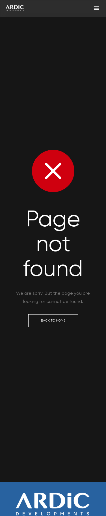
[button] (96, 7)
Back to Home (53, 320)
